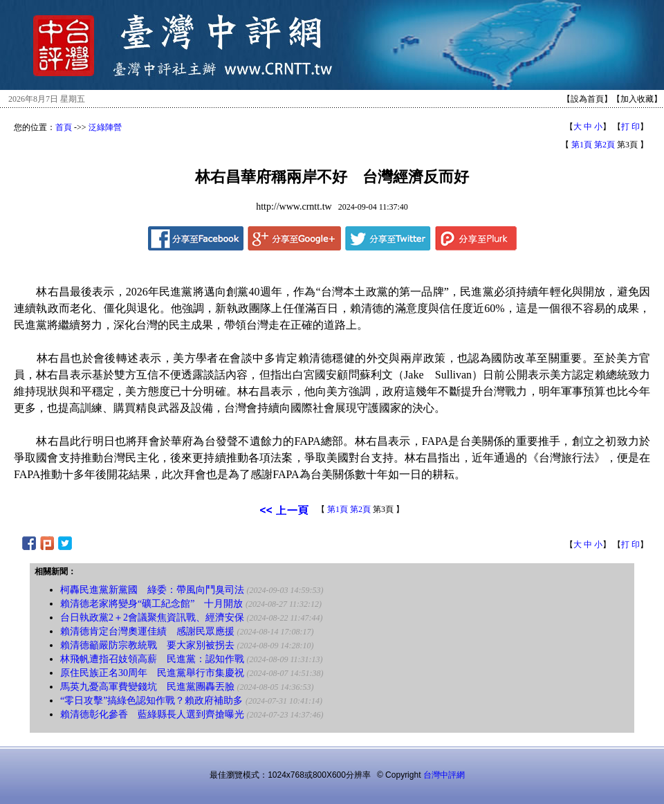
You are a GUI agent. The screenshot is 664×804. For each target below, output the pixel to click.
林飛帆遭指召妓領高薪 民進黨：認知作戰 (152, 659)
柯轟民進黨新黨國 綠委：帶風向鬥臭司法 (152, 590)
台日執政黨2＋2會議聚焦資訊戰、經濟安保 (152, 617)
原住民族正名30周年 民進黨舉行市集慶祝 (152, 673)
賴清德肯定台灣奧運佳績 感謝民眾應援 (147, 631)
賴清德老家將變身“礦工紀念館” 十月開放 (151, 604)
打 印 (630, 126)
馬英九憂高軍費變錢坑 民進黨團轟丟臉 (147, 687)
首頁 (63, 127)
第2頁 (604, 144)
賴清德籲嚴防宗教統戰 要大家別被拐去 (147, 645)
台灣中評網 (444, 775)
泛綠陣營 (105, 127)
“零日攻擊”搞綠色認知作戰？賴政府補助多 (151, 700)
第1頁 (581, 144)
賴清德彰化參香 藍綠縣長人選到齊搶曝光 (152, 714)
